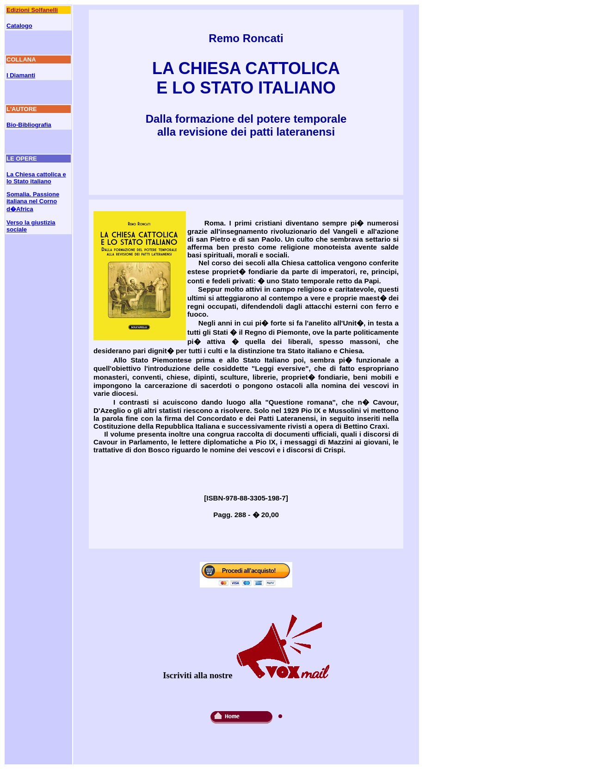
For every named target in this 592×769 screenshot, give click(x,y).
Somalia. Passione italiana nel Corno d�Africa (32, 202)
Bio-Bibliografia (28, 124)
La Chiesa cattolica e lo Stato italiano (36, 178)
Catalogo (19, 25)
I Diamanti (20, 75)
